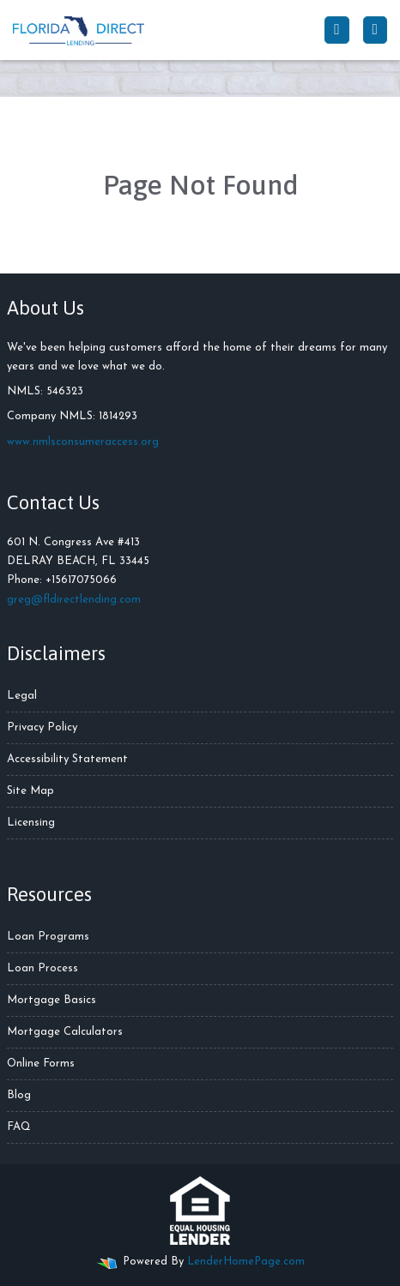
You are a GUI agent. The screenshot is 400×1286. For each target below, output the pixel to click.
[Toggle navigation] (375, 30)
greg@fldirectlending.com (74, 599)
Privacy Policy (42, 727)
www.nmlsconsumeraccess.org (83, 442)
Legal (22, 695)
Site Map (30, 790)
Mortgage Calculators (65, 1031)
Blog (19, 1095)
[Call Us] (336, 30)
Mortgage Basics (51, 1000)
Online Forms (41, 1063)
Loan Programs (48, 936)
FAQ (19, 1127)
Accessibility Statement (67, 759)
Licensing (31, 822)
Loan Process (42, 968)
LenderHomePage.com (246, 1261)
